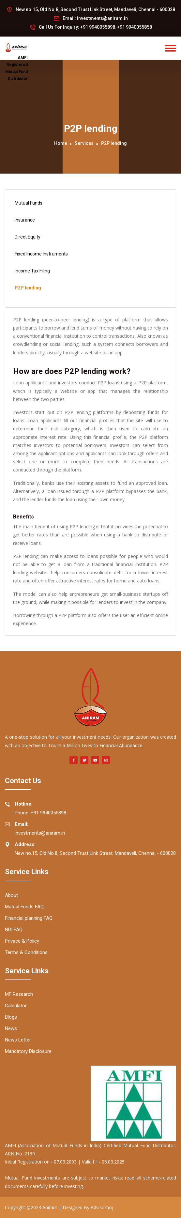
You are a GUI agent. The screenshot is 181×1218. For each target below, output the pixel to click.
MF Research (19, 994)
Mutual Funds (27, 203)
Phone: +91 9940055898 (35, 808)
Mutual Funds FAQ (24, 907)
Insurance (24, 220)
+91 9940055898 (97, 27)
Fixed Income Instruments (40, 254)
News (11, 1028)
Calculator (16, 1006)
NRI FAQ (14, 930)
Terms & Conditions (26, 952)
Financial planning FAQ (29, 918)
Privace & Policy (22, 941)
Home (60, 143)
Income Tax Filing (31, 271)
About (11, 895)
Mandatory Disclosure (28, 1051)
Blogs (11, 1017)
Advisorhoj (102, 1207)
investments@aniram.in (102, 18)
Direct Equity (26, 237)
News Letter (18, 1040)
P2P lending (27, 288)
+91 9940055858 (134, 27)
